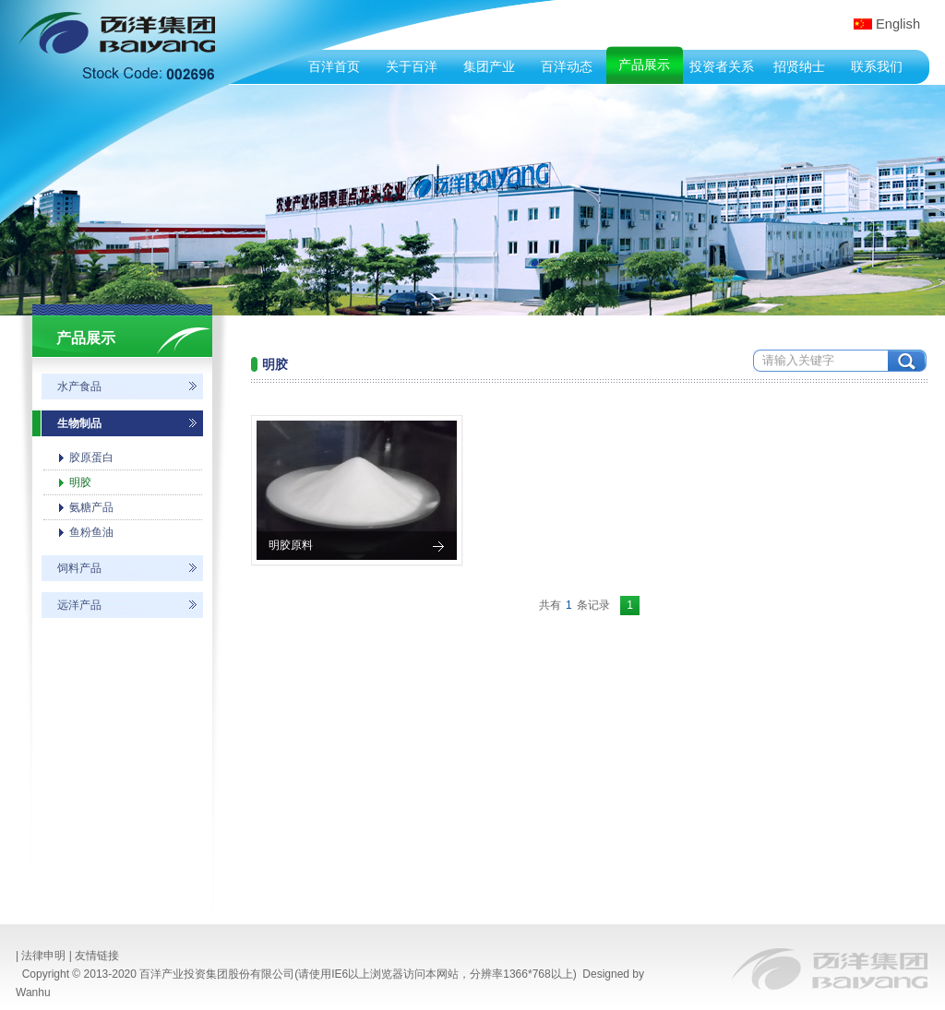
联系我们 (877, 66)
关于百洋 (411, 66)
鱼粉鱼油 (91, 532)
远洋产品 (79, 605)
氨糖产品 (91, 507)
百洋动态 (566, 66)
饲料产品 (79, 568)
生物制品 (79, 423)
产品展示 (644, 64)
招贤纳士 (799, 66)
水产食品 (79, 386)
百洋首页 (334, 66)
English (898, 24)
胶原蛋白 (91, 457)
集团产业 (489, 66)
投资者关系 (721, 66)
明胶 (80, 482)
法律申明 (43, 955)
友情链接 (97, 955)
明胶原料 (291, 545)
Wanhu (33, 992)
